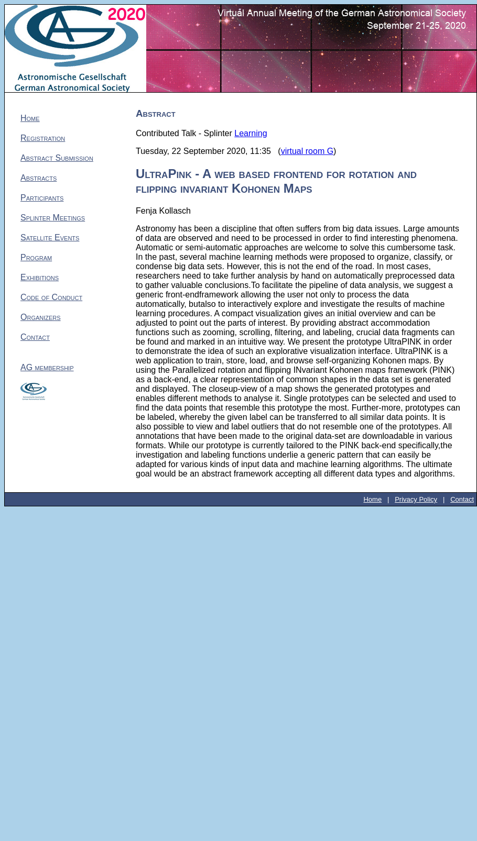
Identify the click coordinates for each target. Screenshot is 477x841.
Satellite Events (49, 237)
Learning (250, 133)
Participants (41, 197)
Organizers (40, 317)
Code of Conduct (51, 297)
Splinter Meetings (52, 217)
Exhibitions (39, 277)
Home (30, 118)
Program (36, 257)
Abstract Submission (56, 157)
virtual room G (307, 151)
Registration (42, 138)
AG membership (47, 367)
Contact (35, 337)
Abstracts (38, 177)
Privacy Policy (416, 499)
